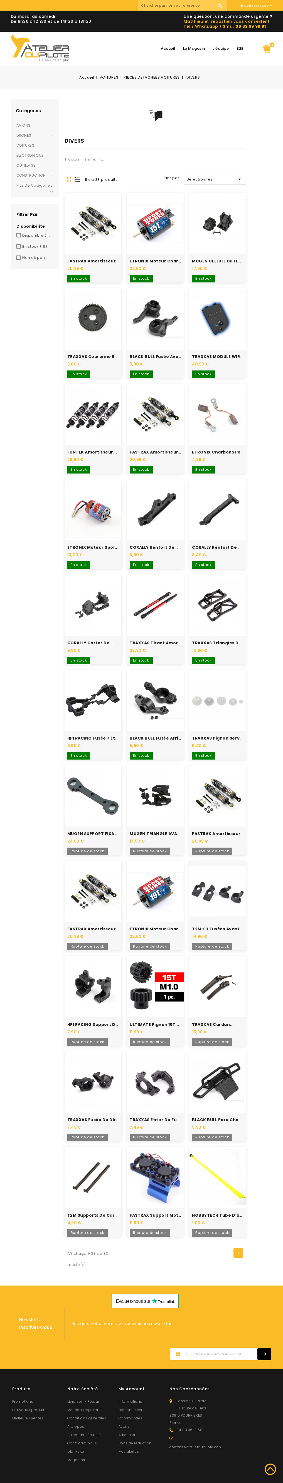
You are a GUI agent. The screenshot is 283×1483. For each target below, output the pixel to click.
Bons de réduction (135, 1423)
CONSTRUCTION (31, 175)
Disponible (36, 235)
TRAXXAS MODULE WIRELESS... (224, 353)
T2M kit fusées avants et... (221, 915)
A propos (75, 1407)
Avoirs (124, 1407)
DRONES (23, 135)
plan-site (75, 1432)
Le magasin (194, 48)
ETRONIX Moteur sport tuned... (102, 540)
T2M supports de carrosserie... (102, 1196)
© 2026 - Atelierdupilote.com (141, 1476)
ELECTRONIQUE (30, 155)
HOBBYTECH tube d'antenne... (226, 1196)
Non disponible (36, 257)
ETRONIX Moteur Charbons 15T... (165, 259)
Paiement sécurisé (84, 1415)
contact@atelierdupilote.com (195, 1427)
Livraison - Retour (83, 1382)
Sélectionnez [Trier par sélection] (215, 179)
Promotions (22, 1382)
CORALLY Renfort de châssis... (163, 540)
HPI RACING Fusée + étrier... (97, 727)
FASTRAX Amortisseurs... (94, 259)
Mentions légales (82, 1390)
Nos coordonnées (189, 1369)
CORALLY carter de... (90, 634)
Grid (68, 179)
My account (132, 1369)
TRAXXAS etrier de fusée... (159, 1102)
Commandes (130, 1398)
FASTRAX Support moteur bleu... (165, 1196)
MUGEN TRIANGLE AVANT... (158, 821)
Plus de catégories (34, 188)
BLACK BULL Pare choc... (218, 1102)
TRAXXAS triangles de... (218, 634)
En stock (34, 246)
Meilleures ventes (27, 1398)
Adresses (127, 1415)
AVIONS (23, 125)
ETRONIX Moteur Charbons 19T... (165, 915)
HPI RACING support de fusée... (101, 1008)
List (77, 179)
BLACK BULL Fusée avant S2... (161, 353)
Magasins (76, 1440)
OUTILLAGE (26, 165)
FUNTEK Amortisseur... (92, 447)
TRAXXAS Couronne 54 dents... (101, 353)
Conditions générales (86, 1398)
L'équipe (221, 48)
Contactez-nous (82, 1423)
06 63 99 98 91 (250, 26)
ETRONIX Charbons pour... (220, 447)
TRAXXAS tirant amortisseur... (164, 634)
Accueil (168, 48)
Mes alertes (129, 1432)
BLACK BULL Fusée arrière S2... (163, 727)
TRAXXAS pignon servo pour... (225, 727)
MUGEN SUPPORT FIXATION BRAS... (104, 821)
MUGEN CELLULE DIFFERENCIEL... (225, 259)
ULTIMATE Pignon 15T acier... (161, 1008)
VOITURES (25, 145)
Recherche (219, 5)
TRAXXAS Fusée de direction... (101, 1102)
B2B (240, 48)
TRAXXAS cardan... (213, 1008)
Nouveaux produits (29, 1390)
